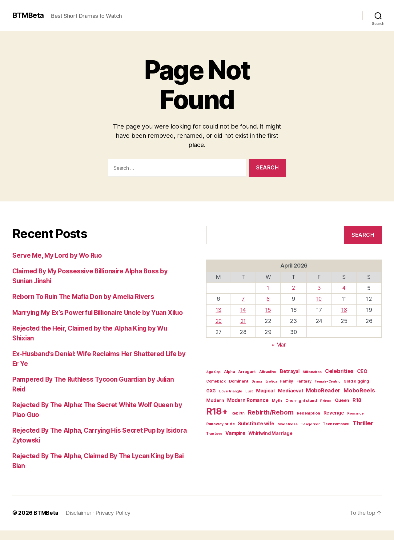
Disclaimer (78, 522)
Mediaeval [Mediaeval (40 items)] (290, 390)
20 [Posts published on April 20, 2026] (218, 320)
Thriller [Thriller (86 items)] (362, 422)
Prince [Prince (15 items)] (325, 400)
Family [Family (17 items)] (286, 380)
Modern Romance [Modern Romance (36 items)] (247, 399)
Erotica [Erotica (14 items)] (271, 380)
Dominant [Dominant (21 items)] (238, 380)
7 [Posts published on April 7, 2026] (243, 298)
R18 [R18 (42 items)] (356, 399)
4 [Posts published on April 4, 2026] (344, 287)
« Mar (279, 343)
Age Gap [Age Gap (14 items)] (213, 371)
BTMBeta (28, 15)
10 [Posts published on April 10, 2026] (319, 298)
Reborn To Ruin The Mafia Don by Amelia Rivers (84, 296)
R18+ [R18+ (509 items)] (217, 410)
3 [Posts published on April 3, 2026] (319, 287)
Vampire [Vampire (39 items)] (235, 432)
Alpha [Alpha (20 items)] (229, 370)
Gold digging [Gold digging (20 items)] (356, 380)
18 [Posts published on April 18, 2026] (344, 309)
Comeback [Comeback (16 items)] (216, 380)
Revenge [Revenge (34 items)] (334, 412)
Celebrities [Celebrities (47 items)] (339, 370)
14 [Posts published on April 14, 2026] (244, 309)
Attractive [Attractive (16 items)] (267, 371)
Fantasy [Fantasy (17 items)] (304, 380)
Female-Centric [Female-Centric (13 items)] (327, 381)
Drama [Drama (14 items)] (256, 380)
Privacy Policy (113, 522)
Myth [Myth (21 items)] (277, 399)
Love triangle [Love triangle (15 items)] (230, 390)
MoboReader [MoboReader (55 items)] (323, 389)
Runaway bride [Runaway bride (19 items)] (220, 423)
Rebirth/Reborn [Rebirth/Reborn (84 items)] (271, 411)
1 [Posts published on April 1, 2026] (268, 287)
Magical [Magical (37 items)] (265, 390)
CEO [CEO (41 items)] (362, 370)
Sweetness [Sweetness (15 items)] (288, 423)
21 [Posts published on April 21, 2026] (244, 320)
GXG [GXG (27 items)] (211, 389)
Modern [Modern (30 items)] (215, 399)
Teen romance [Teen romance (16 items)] (336, 423)
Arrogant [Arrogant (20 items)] (247, 370)
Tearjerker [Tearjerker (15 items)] (310, 423)
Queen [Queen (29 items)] (342, 399)
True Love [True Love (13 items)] (214, 433)
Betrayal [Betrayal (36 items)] (290, 370)
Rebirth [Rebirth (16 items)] (237, 412)
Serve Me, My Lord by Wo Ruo (58, 255)
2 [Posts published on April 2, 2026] (294, 287)
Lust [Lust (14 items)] (249, 390)
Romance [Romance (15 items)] (355, 412)
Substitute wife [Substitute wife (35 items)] (256, 423)
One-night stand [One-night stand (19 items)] (301, 399)
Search (363, 235)
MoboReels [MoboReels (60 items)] (359, 389)
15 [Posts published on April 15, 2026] (268, 309)
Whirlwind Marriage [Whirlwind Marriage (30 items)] (270, 432)
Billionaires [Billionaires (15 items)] (312, 371)
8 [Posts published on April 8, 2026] (268, 298)
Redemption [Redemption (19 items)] (308, 412)
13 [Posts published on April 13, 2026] (219, 309)
